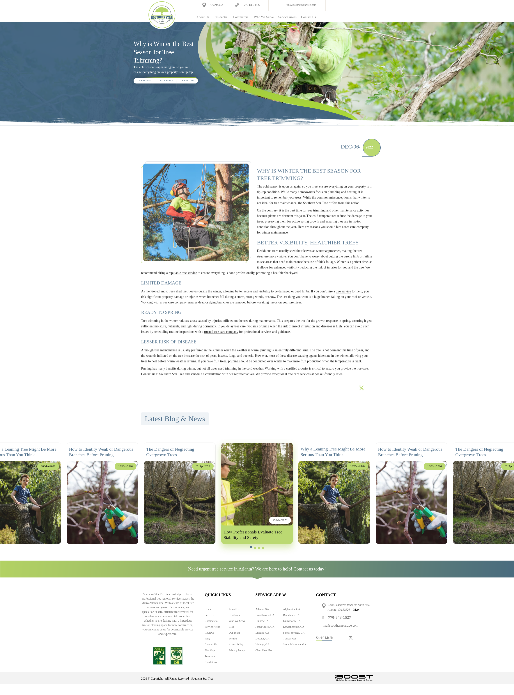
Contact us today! (309, 568)
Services (209, 615)
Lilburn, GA (262, 632)
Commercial (241, 17)
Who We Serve (264, 17)
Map (356, 609)
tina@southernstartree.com (301, 4)
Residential (221, 17)
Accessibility (236, 644)
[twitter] (351, 637)
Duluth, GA (262, 620)
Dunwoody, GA (292, 620)
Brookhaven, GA (265, 615)
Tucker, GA (289, 638)
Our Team (234, 632)
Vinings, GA (263, 644)
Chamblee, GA (264, 650)
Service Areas (287, 17)
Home (208, 609)
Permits (233, 638)
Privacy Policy (237, 650)
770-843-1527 (252, 4)
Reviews (209, 632)
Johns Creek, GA (265, 626)
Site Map (210, 650)
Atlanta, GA (262, 609)
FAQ (207, 638)
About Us (202, 17)
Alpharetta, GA (291, 609)
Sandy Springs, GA (293, 632)
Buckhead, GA (291, 615)
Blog (231, 626)
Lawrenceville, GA (293, 626)
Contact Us (308, 17)
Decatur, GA (263, 638)
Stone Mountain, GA (294, 644)
